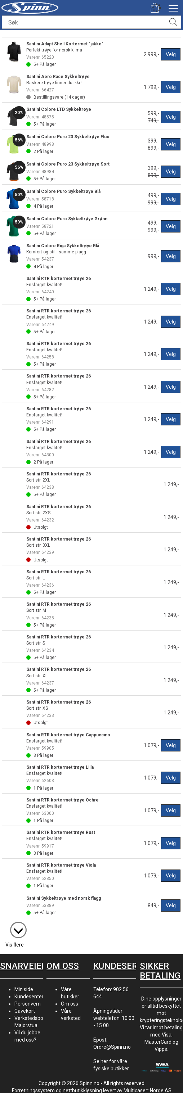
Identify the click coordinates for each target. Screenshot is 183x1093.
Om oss (69, 1004)
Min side (23, 989)
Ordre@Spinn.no (112, 1047)
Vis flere (14, 945)
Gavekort (24, 1011)
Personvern (27, 1004)
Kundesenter (29, 996)
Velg (171, 54)
